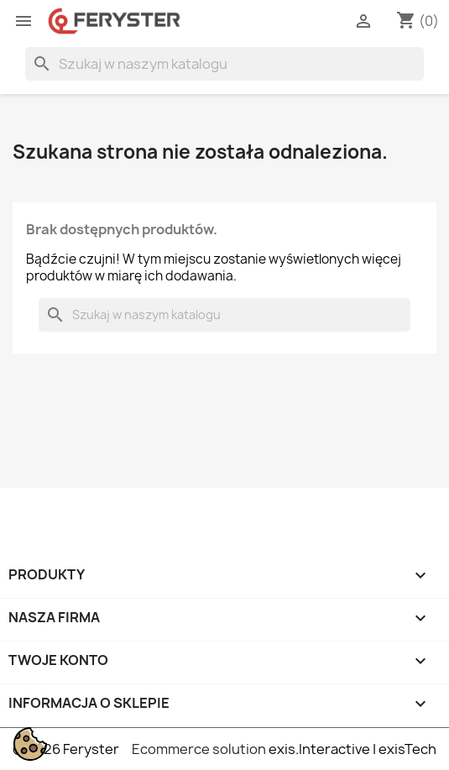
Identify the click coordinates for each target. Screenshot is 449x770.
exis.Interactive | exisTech (352, 749)
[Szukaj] (224, 64)
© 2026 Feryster (66, 749)
